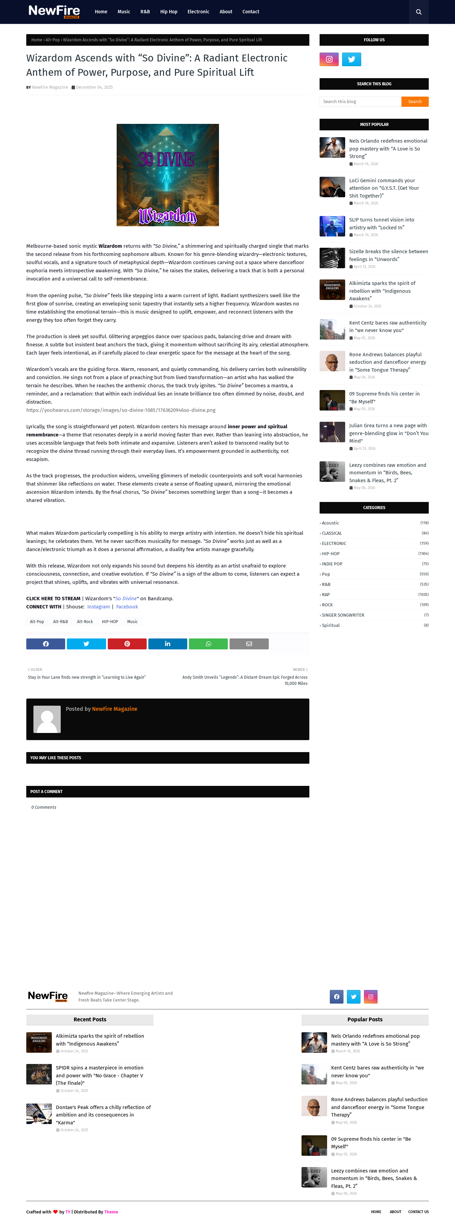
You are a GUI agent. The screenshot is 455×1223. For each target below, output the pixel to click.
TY (67, 1211)
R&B (375, 584)
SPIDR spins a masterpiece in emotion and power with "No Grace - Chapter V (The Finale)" (100, 1075)
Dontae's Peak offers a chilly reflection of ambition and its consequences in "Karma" (103, 1115)
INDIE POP (375, 563)
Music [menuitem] (124, 12)
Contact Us (418, 1212)
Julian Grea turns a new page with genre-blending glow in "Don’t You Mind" (389, 433)
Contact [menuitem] (251, 12)
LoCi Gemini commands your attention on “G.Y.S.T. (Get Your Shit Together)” (384, 188)
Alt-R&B (60, 621)
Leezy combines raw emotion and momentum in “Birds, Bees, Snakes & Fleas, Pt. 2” (387, 473)
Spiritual (375, 625)
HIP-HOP (110, 621)
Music (132, 621)
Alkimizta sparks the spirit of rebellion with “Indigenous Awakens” (382, 291)
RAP (375, 594)
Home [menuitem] (101, 12)
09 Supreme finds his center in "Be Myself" (384, 398)
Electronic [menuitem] (198, 12)
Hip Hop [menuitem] (168, 12)
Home (36, 40)
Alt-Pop (53, 40)
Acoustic (375, 523)
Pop (375, 574)
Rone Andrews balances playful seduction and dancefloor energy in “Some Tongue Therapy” (387, 362)
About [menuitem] (226, 12)
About (395, 1212)
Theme (111, 1211)
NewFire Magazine (50, 87)
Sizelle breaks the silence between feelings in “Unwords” (388, 255)
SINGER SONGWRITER (375, 615)
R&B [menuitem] (145, 12)
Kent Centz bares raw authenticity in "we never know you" (387, 327)
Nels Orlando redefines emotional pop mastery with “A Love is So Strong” (388, 148)
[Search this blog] (360, 102)
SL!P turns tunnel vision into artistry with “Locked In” (381, 224)
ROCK (375, 604)
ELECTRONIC (375, 543)
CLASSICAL (375, 533)
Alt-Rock (85, 621)
